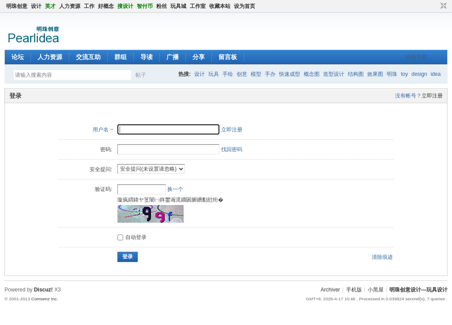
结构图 (356, 74)
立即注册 (432, 96)
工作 (89, 6)
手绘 (227, 74)
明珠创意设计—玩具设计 (418, 290)
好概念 (106, 6)
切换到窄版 (442, 6)
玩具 (213, 74)
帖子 (141, 75)
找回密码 (231, 149)
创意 (242, 74)
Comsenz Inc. (44, 298)
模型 (256, 74)
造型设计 (333, 74)
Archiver (330, 290)
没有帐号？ (408, 96)
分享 (198, 56)
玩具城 (178, 6)
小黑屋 (376, 290)
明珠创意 (16, 6)
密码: (106, 149)
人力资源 (69, 6)
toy (404, 74)
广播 (172, 56)
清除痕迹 (382, 257)
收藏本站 (219, 6)
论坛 (17, 56)
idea (436, 74)
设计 (36, 6)
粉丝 (161, 6)
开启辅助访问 (435, 6)
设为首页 (244, 6)
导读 (146, 56)
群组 (120, 56)
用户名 (101, 130)
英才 (50, 6)
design (419, 74)
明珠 (392, 74)
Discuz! (43, 290)
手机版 (354, 290)
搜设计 (125, 6)
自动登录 (132, 237)
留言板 (227, 56)
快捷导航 (416, 57)
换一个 (175, 189)
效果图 (375, 74)
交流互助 (88, 56)
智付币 (145, 6)
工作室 (198, 6)
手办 (270, 74)
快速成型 (289, 74)
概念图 (312, 74)
